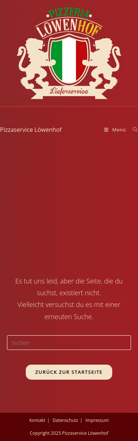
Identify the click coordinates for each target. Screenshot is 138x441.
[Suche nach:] (132, 129)
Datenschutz (65, 420)
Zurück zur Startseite (69, 372)
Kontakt (37, 420)
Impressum (97, 420)
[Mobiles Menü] (115, 129)
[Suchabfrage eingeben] (69, 342)
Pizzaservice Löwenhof (31, 130)
